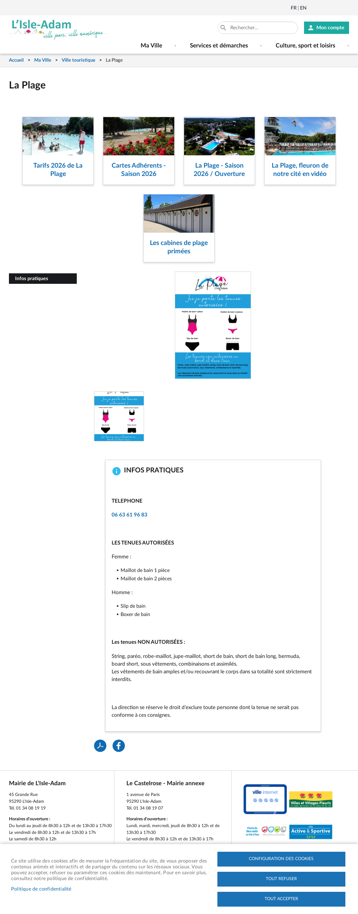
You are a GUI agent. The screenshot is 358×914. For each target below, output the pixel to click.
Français (294, 8)
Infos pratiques (31, 278)
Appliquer (224, 28)
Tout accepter (281, 899)
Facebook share (119, 746)
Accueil (16, 60)
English (303, 8)
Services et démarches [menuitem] (219, 46)
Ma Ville (42, 60)
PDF (100, 746)
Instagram (345, 8)
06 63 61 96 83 (129, 514)
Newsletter (311, 8)
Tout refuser (281, 879)
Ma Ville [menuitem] (151, 46)
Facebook (328, 8)
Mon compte (330, 27)
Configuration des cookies (281, 859)
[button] (119, 416)
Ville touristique (78, 60)
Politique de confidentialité (41, 889)
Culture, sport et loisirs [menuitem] (305, 46)
